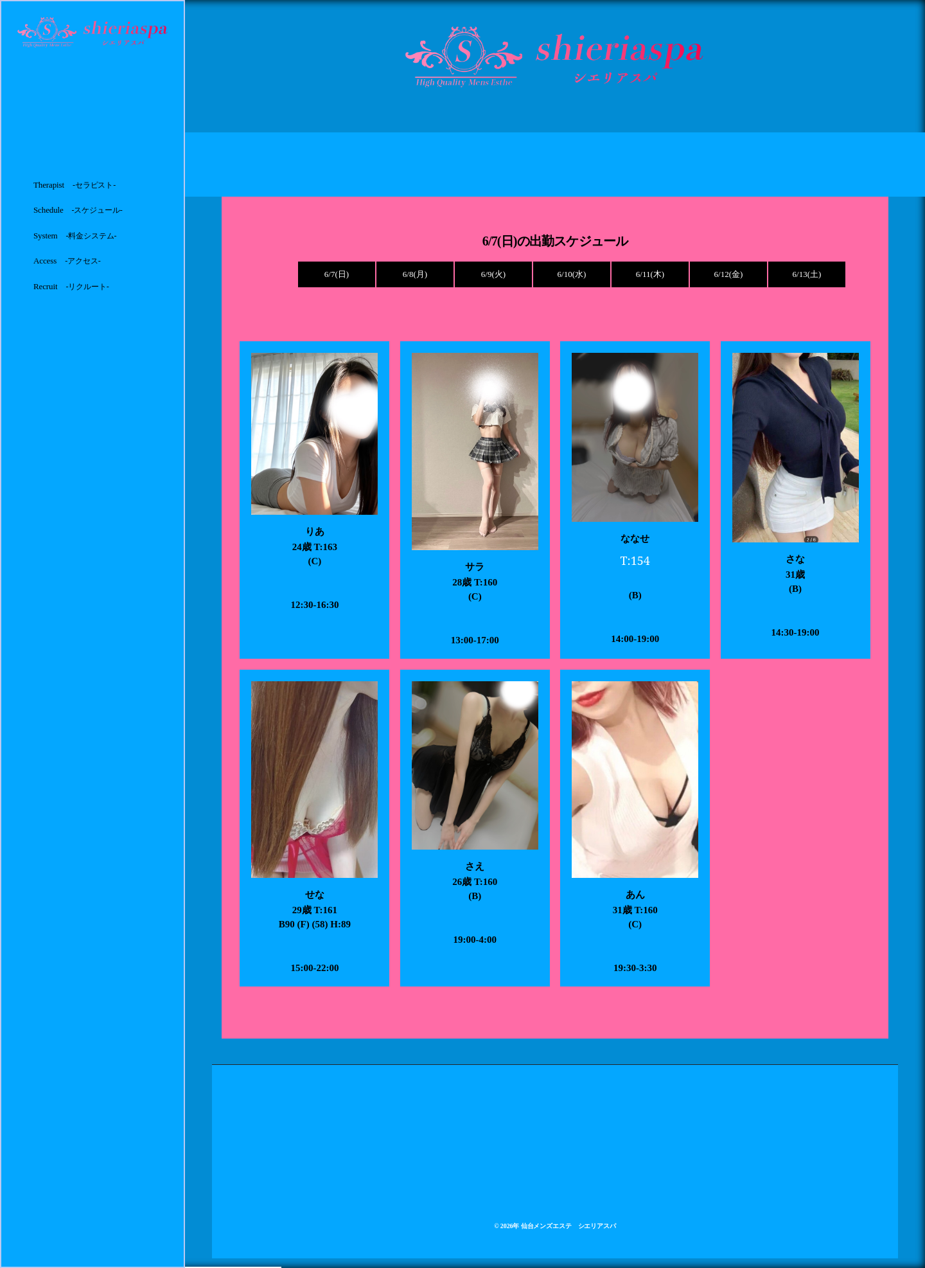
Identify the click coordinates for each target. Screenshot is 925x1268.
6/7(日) (336, 274)
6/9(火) (493, 274)
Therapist (74, 185)
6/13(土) (807, 274)
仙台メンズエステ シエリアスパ (568, 1225)
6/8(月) (415, 274)
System (75, 235)
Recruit (71, 286)
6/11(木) (650, 274)
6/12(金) (728, 274)
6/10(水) (572, 274)
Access (67, 260)
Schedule (78, 210)
